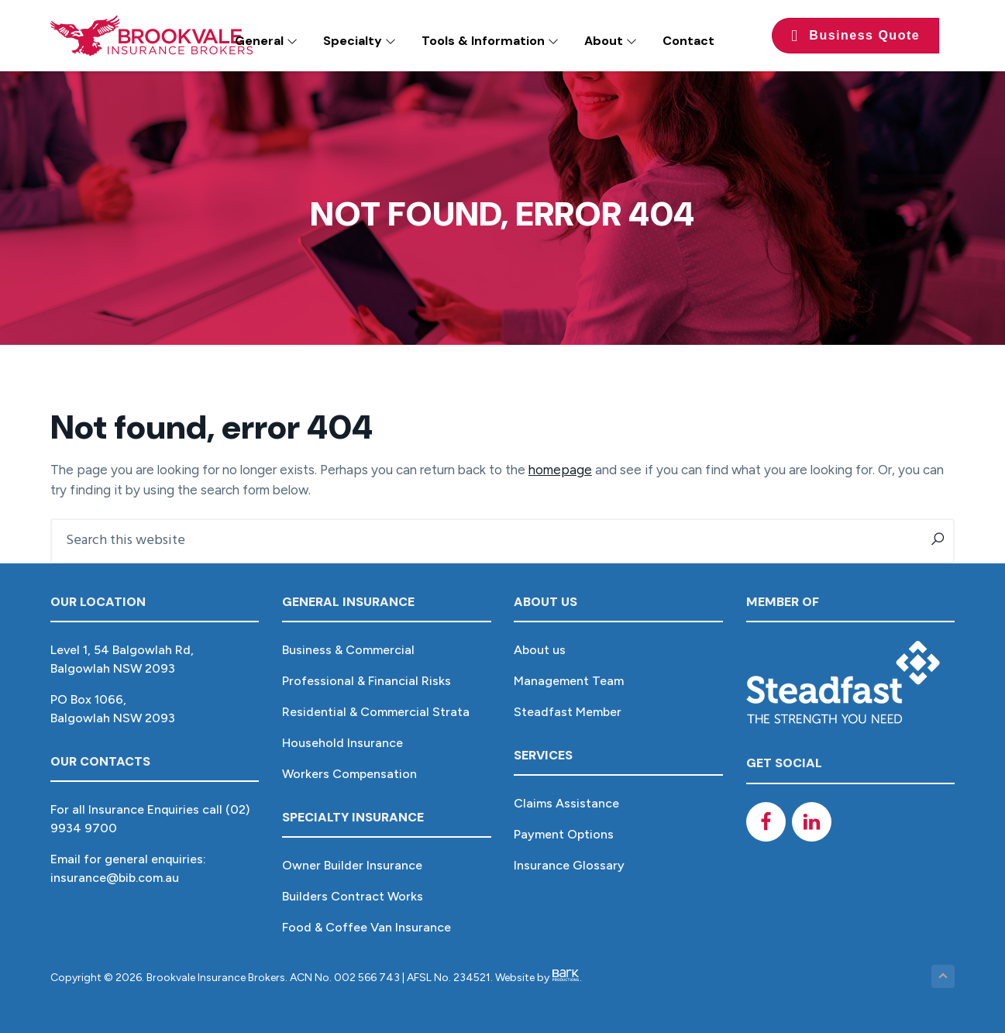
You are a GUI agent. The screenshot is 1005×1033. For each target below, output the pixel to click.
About (610, 41)
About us (540, 649)
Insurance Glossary (569, 865)
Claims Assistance (566, 803)
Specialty (359, 41)
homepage (560, 469)
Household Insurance (342, 742)
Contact (688, 41)
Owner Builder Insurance (352, 865)
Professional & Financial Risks (366, 680)
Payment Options (564, 834)
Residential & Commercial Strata (376, 711)
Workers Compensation (349, 773)
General (266, 41)
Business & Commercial (348, 649)
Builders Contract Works (352, 896)
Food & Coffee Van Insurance (366, 927)
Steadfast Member (567, 711)
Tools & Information (490, 41)
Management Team (569, 680)
